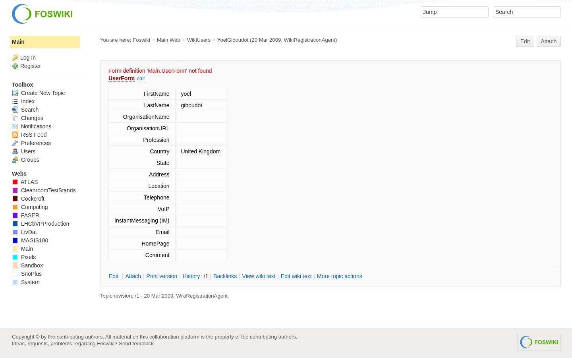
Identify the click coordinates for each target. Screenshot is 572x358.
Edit (525, 41)
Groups (25, 160)
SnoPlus (27, 274)
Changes (27, 118)
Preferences (31, 143)
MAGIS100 (30, 240)
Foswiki (141, 40)
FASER (25, 215)
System (26, 282)
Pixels (24, 257)
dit (114, 276)
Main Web (168, 40)
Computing (30, 207)
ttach (133, 276)
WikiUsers (199, 40)
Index (23, 101)
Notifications (31, 126)
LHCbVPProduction (40, 224)
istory (191, 276)
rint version (162, 276)
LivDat (24, 232)
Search (25, 109)
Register (30, 66)
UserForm (121, 78)
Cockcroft (28, 198)
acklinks (225, 276)
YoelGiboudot (233, 40)
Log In (28, 57)
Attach (549, 41)
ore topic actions (339, 276)
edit (141, 78)
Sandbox (27, 265)
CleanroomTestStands (44, 190)
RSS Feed (29, 135)
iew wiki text (259, 276)
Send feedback (136, 343)
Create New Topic (38, 93)
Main (18, 42)
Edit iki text (296, 276)
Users (23, 151)
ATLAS (25, 182)
